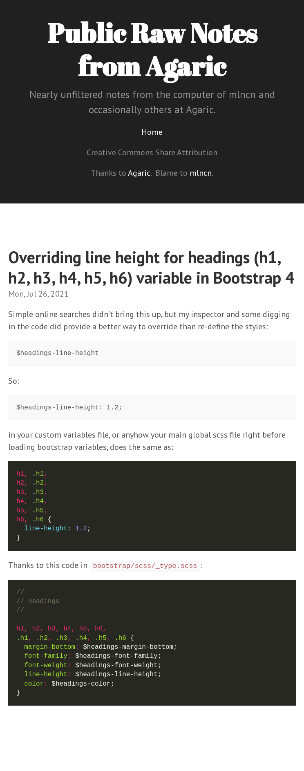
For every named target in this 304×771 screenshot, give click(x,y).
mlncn (201, 173)
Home (152, 132)
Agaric (139, 173)
